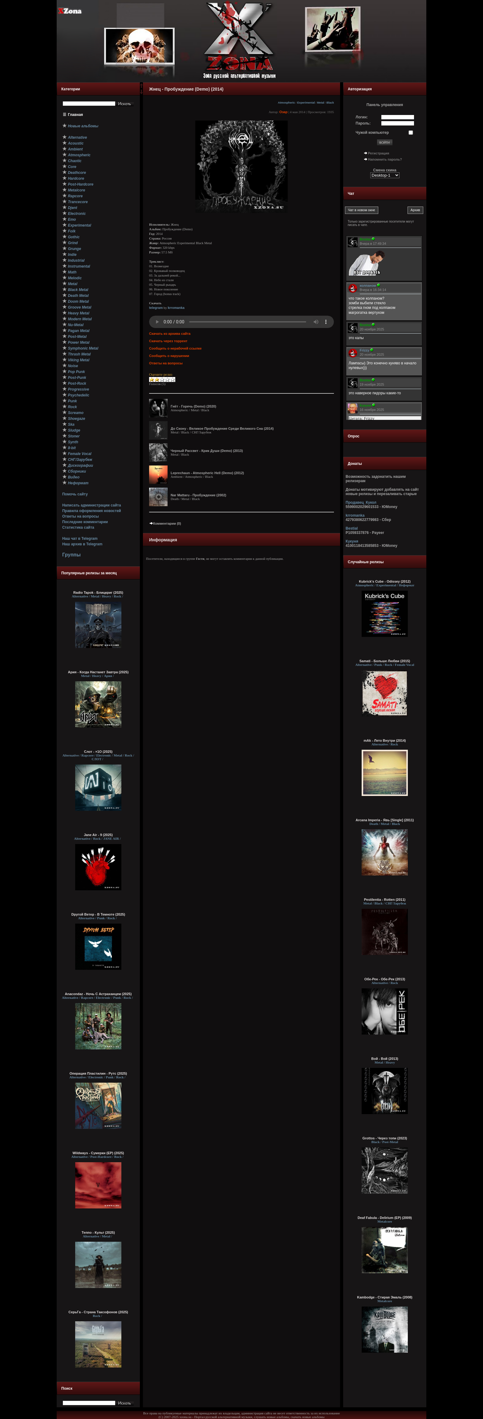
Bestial (352, 528)
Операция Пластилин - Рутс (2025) (98, 1073)
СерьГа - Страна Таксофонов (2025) (98, 1312)
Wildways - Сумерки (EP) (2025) (98, 1153)
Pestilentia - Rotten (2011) (384, 899)
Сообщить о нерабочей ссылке (175, 348)
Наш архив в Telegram (82, 544)
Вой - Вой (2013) (384, 1058)
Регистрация (378, 153)
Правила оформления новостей (91, 511)
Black (330, 102)
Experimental (306, 102)
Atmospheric (286, 102)
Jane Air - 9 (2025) (98, 835)
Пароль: (363, 123)
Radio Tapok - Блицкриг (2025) (98, 592)
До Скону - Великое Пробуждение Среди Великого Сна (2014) (222, 428)
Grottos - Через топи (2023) (385, 1138)
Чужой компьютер (372, 132)
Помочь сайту (75, 494)
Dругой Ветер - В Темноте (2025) (98, 914)
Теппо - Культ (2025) (98, 1232)
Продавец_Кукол (361, 502)
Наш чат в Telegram (80, 538)
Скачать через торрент (168, 341)
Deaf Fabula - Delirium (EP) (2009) (385, 1218)
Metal (320, 102)
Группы (71, 554)
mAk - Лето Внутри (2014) (385, 740)
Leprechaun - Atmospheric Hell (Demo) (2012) (207, 473)
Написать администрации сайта (91, 505)
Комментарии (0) (165, 523)
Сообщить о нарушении (169, 356)
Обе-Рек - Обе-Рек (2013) (384, 979)
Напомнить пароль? (385, 159)
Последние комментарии (85, 522)
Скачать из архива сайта (169, 333)
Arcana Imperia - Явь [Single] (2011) (385, 820)
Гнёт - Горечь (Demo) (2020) (193, 406)
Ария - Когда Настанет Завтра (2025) (98, 672)
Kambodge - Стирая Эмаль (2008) (384, 1297)
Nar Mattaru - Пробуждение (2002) (198, 495)
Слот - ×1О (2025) (98, 751)
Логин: (362, 117)
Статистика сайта (78, 527)
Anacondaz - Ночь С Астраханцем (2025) (98, 994)
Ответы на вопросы (80, 516)
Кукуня (352, 541)
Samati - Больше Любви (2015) (384, 661)
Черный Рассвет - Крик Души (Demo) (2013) (207, 451)
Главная (75, 115)
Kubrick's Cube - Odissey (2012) (385, 581)
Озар (283, 112)
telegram (156, 308)
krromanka (176, 308)
